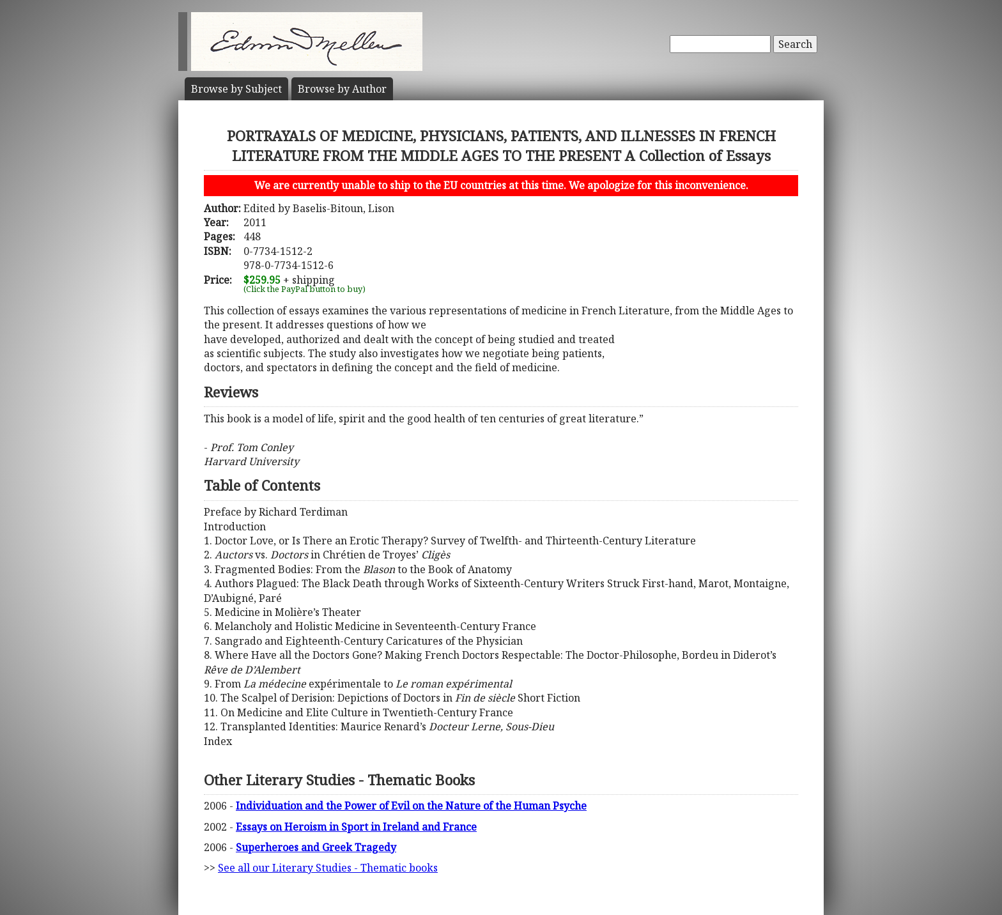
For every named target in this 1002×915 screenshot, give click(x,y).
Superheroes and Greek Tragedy (316, 847)
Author (342, 89)
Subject (236, 89)
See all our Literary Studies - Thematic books (328, 868)
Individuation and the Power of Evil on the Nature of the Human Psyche (411, 806)
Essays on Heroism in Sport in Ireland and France (356, 827)
